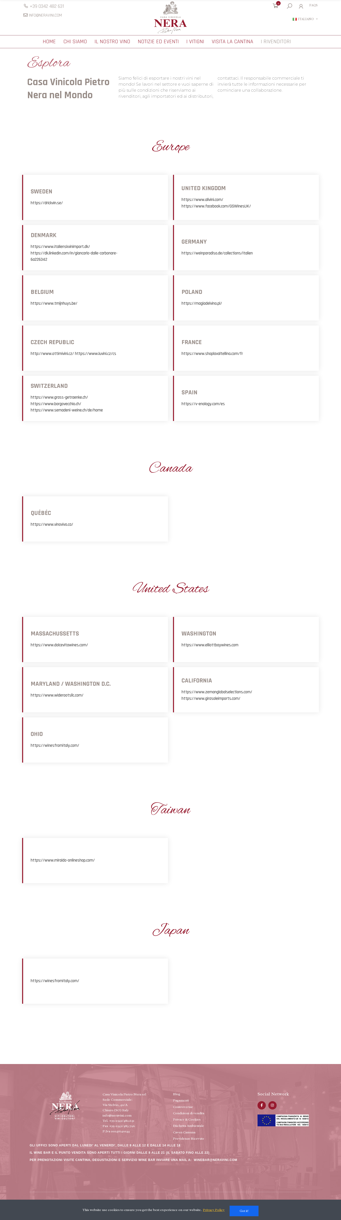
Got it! (244, 1211)
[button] (43, 6)
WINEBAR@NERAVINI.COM (215, 1161)
